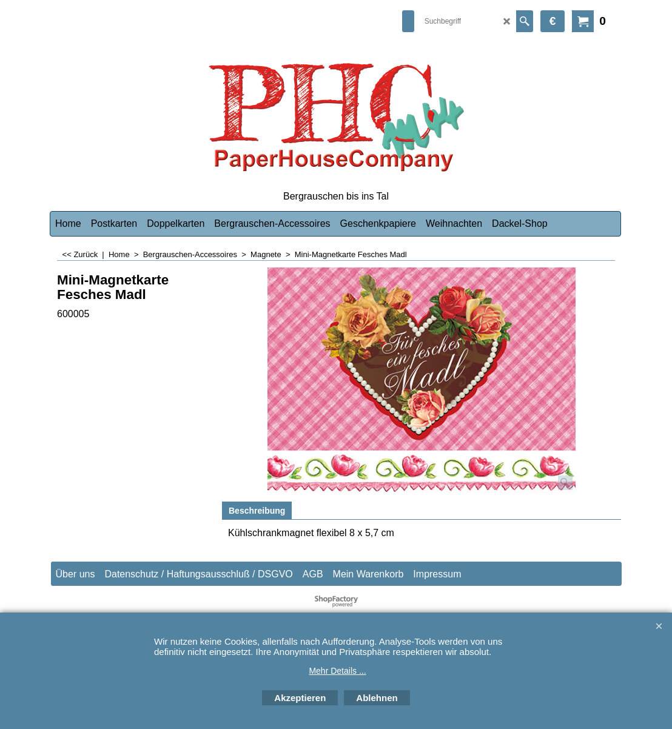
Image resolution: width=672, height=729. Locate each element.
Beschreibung (257, 511)
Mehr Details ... (337, 671)
